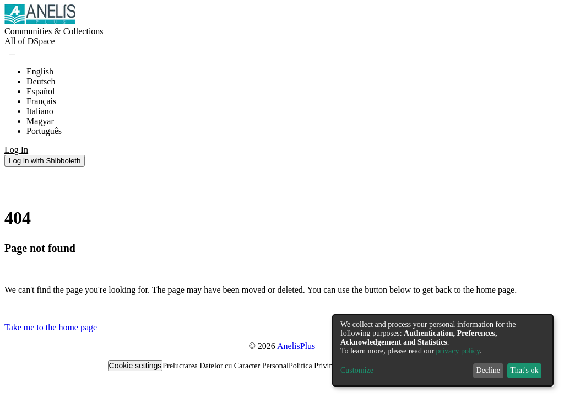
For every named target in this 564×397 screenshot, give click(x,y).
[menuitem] (29, 41)
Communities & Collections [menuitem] (54, 31)
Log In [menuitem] (16, 149)
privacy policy (458, 351)
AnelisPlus (296, 346)
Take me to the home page (50, 327)
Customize (356, 370)
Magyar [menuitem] (40, 121)
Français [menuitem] (41, 101)
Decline (488, 370)
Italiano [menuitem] (39, 111)
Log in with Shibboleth (44, 161)
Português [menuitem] (44, 131)
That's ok (524, 370)
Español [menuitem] (40, 91)
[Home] (39, 21)
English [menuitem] (39, 71)
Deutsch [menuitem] (40, 81)
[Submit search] (12, 54)
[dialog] (443, 350)
